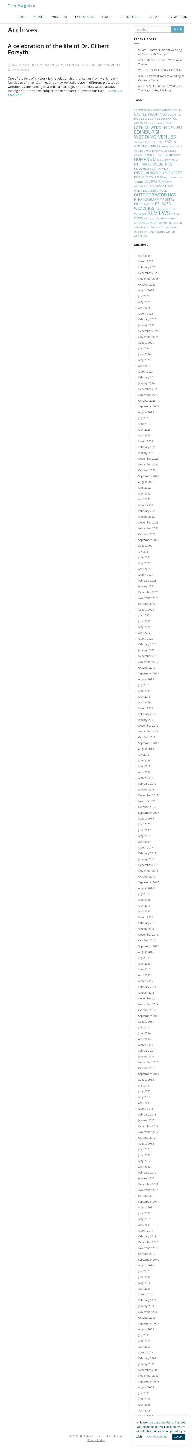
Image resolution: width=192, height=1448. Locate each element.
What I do (59, 17)
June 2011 (144, 1213)
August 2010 (146, 1265)
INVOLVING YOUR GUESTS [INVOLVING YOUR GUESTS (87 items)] (158, 172)
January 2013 (146, 1120)
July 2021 (144, 551)
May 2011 (144, 1219)
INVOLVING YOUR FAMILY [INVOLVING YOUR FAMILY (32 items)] (151, 168)
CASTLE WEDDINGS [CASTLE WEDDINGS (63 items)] (150, 114)
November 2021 (148, 528)
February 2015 (147, 987)
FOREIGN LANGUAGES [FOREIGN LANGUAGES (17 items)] (170, 146)
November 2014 (148, 1004)
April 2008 (144, 1410)
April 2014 (144, 1039)
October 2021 (147, 534)
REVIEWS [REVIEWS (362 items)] (158, 213)
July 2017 (144, 824)
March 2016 (145, 917)
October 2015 (147, 940)
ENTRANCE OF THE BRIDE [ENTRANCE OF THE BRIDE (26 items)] (149, 142)
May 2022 (144, 493)
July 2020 (144, 615)
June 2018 (144, 760)
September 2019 (148, 673)
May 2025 (144, 302)
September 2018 (148, 743)
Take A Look (84, 17)
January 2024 (146, 383)
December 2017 (148, 795)
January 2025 (146, 325)
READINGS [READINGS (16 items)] (149, 204)
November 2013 (148, 1062)
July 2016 (144, 894)
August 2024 (146, 342)
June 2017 (144, 830)
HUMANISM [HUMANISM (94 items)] (145, 159)
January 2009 (146, 1364)
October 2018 (147, 737)
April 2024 (144, 366)
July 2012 (144, 1149)
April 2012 (144, 1166)
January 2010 (146, 1306)
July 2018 (144, 754)
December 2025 (148, 273)
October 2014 (147, 1010)
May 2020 (144, 627)
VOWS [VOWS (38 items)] (152, 227)
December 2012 (148, 1126)
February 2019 (147, 714)
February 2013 (147, 1114)
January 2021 (146, 586)
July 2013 (144, 1085)
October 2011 (147, 1195)
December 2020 (148, 592)
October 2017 (147, 807)
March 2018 (145, 778)
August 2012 (146, 1143)
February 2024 (147, 377)
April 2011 (144, 1225)
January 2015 (146, 992)
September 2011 (148, 1201)
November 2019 (148, 662)
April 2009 (144, 1346)
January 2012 (146, 1178)
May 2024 (144, 360)
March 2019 (145, 708)
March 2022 (145, 505)
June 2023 (144, 424)
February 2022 (147, 511)
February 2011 (147, 1236)
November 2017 (148, 801)
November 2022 (148, 464)
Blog (106, 17)
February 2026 (147, 267)
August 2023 (146, 412)
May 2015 (144, 969)
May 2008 (144, 1404)
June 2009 (144, 1341)
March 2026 (145, 261)
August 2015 (146, 952)
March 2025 (145, 313)
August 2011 (146, 1207)
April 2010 (144, 1288)
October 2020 (147, 603)
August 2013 (146, 1079)
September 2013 (148, 1074)
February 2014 (147, 1050)
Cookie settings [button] (157, 1436)
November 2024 (148, 337)
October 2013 (147, 1068)
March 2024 (145, 371)
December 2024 (148, 331)
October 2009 (147, 1317)
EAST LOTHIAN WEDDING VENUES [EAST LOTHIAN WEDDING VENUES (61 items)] (158, 125)
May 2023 (144, 429)
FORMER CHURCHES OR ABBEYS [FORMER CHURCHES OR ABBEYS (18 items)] (151, 150)
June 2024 (144, 354)
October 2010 (147, 1254)
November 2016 (148, 870)
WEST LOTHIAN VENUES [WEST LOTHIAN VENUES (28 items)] (149, 231)
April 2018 (144, 772)
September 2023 (148, 406)
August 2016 (146, 888)
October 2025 (147, 284)
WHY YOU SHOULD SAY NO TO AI (159, 70)
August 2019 (146, 679)
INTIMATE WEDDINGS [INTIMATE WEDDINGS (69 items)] (153, 164)
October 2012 (147, 1137)
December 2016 (148, 865)
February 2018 (147, 783)
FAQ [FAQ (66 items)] (168, 141)
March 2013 (145, 1108)
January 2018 (146, 789)
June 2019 (144, 691)
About (39, 17)
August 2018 (146, 749)
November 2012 (148, 1132)
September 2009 (148, 1323)
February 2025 (147, 319)
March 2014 (145, 1045)
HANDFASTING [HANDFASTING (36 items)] (153, 155)
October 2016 (147, 876)
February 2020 (147, 644)
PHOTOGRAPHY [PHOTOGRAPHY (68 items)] (148, 199)
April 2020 (144, 633)
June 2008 (144, 1399)
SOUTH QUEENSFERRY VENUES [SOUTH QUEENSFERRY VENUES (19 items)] (160, 218)
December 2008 (148, 1370)
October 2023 (147, 400)
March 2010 (145, 1294)
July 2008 (144, 1393)
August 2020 (146, 609)
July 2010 (144, 1271)
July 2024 (144, 348)
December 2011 (148, 1184)
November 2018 (148, 731)
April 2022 (144, 499)
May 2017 (144, 836)
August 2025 (146, 290)
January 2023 (146, 453)
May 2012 (144, 1161)
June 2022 (144, 487)
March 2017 (145, 847)
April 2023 (144, 435)
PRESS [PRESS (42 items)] (138, 204)
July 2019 (144, 685)
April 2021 (144, 569)
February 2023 (147, 447)
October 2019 (147, 667)
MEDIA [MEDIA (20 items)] (151, 186)
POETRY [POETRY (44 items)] (168, 199)
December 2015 (148, 934)
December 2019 (148, 656)
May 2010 (144, 1283)
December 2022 (148, 458)
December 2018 (148, 725)
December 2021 (148, 522)
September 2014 (148, 1016)
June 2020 (144, 621)
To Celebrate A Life (49, 65)
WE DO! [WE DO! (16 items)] (174, 227)
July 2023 (144, 418)
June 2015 (144, 963)
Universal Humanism (80, 65)
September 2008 (148, 1381)
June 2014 (144, 1033)
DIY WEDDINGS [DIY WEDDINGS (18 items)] (156, 123)
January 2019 (146, 720)
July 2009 (144, 1335)
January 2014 (146, 1056)
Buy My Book (176, 17)
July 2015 (144, 958)
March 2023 (145, 441)
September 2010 (148, 1259)
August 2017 (146, 818)
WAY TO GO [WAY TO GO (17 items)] (163, 227)
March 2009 (145, 1352)
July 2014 (144, 1027)
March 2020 (145, 638)
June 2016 (144, 899)
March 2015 (145, 981)
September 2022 (148, 476)
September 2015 (148, 946)
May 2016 (144, 905)
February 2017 (147, 853)
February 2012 (147, 1172)
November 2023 (148, 395)
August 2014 (146, 1021)
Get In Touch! (130, 17)
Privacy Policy (96, 1440)
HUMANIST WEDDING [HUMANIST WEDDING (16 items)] (167, 160)
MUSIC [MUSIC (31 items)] (163, 190)
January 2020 (146, 650)
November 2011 (148, 1190)
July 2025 (144, 296)
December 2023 (148, 389)
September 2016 (148, 882)
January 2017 (146, 859)
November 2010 (148, 1248)
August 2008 (146, 1387)
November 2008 (148, 1375)
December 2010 (148, 1242)
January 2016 (146, 929)
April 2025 (144, 307)
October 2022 (147, 470)
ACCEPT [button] (178, 1437)
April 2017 (144, 841)
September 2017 (148, 812)
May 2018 (144, 766)
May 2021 (144, 563)
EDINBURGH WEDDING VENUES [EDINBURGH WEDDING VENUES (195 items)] (155, 134)
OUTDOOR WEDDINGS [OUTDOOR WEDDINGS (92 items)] (155, 195)
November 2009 (148, 1312)
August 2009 (146, 1329)
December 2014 (148, 998)
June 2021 (144, 557)
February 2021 (147, 580)
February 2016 (147, 923)
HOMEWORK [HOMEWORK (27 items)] (172, 155)
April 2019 (144, 702)
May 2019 (144, 696)
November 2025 (148, 278)
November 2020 (148, 598)
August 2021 (146, 545)
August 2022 (146, 482)
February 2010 (147, 1300)
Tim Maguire (21, 5)
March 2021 (145, 574)
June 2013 (144, 1091)
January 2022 (146, 516)
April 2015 (144, 975)
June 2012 (144, 1155)
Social (154, 17)
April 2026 (144, 255)
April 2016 (144, 911)
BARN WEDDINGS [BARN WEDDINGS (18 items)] (143, 110)
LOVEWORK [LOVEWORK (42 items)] (152, 182)
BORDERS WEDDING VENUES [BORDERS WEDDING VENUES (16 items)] (167, 110)
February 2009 (147, 1358)
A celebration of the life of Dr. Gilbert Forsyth (58, 49)
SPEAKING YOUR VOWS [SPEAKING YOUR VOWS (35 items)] (150, 222)
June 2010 (144, 1277)
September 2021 (148, 540)
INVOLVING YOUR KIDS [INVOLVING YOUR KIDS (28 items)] (149, 177)
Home (22, 17)
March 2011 (145, 1230)
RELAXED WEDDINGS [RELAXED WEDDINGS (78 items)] (152, 206)
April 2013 (144, 1103)
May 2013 (144, 1097)
